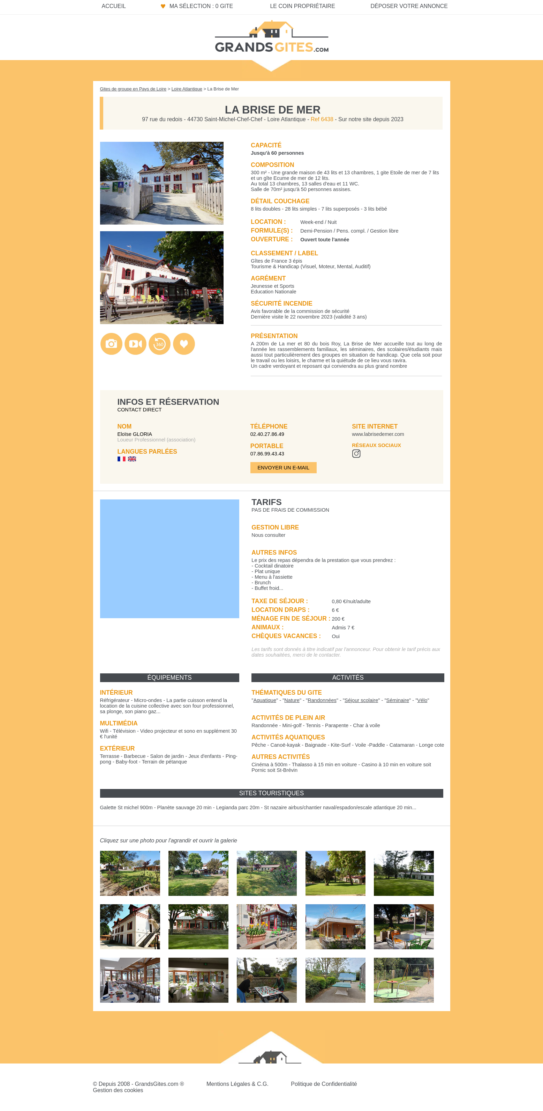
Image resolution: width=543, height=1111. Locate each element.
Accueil (114, 6)
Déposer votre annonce (408, 6)
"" (264, 700)
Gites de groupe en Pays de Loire (133, 89)
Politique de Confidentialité (324, 1084)
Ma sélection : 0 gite (201, 6)
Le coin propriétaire (302, 6)
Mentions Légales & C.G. (237, 1084)
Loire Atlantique (187, 89)
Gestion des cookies (118, 1090)
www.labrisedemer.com (378, 434)
